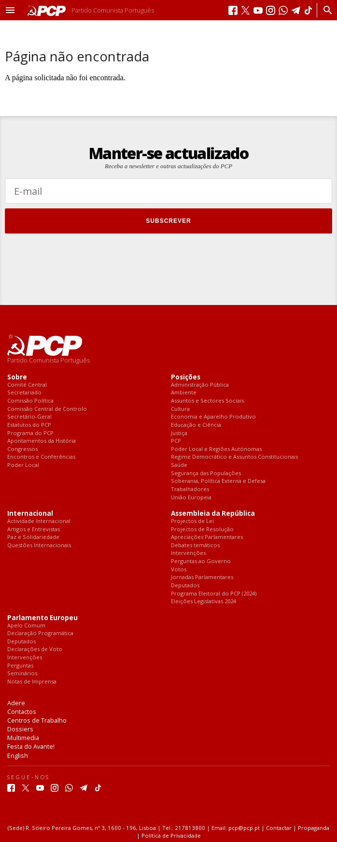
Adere (16, 703)
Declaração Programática (40, 633)
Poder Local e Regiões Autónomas (216, 449)
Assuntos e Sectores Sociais (207, 401)
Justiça (179, 433)
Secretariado (24, 392)
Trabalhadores (190, 489)
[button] (10, 10)
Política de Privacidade (171, 835)
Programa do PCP (30, 433)
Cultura (180, 409)
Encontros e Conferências (41, 457)
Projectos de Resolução (202, 529)
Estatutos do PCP (29, 425)
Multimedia (23, 737)
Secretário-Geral (29, 417)
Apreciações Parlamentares (207, 537)
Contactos (21, 711)
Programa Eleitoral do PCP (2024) (213, 593)
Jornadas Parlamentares (202, 577)
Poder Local (23, 465)
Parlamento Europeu (42, 618)
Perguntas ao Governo (201, 561)
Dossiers (20, 729)
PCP (176, 441)
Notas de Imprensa (31, 681)
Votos (178, 569)
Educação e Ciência (196, 425)
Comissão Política (30, 401)
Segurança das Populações (206, 473)
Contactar (279, 827)
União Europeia (191, 497)
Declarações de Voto (34, 649)
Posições (185, 377)
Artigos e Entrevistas (33, 529)
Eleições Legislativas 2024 (203, 601)
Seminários (22, 673)
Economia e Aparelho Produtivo (213, 417)
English (17, 755)
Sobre (17, 377)
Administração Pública (200, 385)
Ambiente (184, 392)
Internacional (30, 513)
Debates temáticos (195, 545)
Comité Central (27, 385)
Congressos (22, 449)
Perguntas (20, 665)
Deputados (185, 585)
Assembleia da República (213, 513)
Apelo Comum (26, 625)
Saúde (179, 465)
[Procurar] (325, 10)
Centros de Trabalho (37, 720)
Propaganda (313, 827)
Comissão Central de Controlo (47, 409)
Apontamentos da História (41, 441)
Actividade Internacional (38, 521)
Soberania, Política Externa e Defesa (218, 481)
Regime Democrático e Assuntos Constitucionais (234, 457)
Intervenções (188, 553)
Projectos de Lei (192, 521)
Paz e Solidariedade (33, 537)
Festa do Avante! (31, 746)
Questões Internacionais (39, 545)
